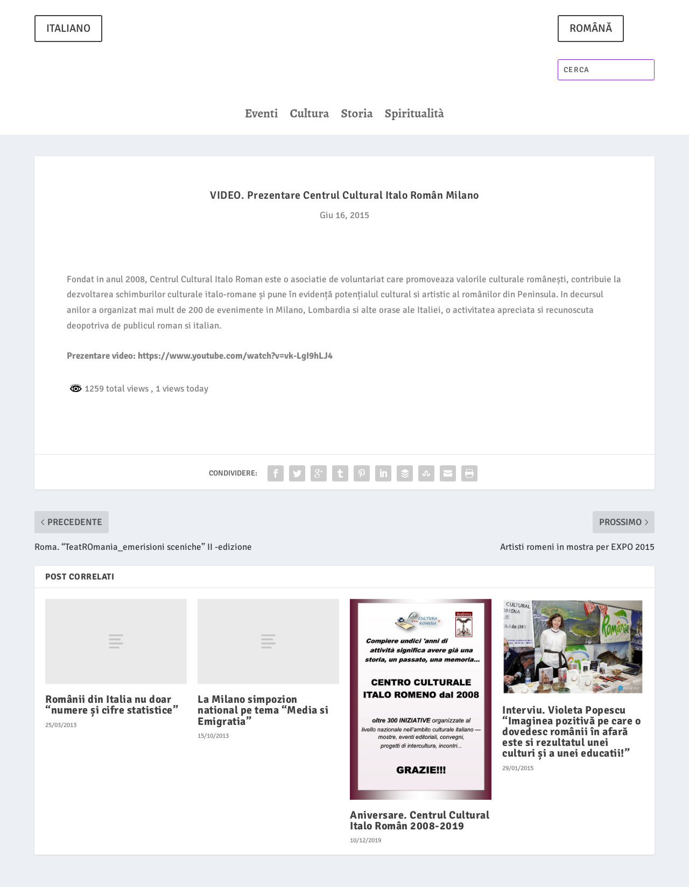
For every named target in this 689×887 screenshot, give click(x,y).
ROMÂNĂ (591, 28)
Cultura (309, 116)
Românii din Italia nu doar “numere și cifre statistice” (111, 705)
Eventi (261, 116)
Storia (357, 116)
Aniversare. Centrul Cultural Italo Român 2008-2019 (419, 820)
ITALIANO (68, 28)
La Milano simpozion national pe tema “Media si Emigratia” (263, 710)
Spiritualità (414, 116)
